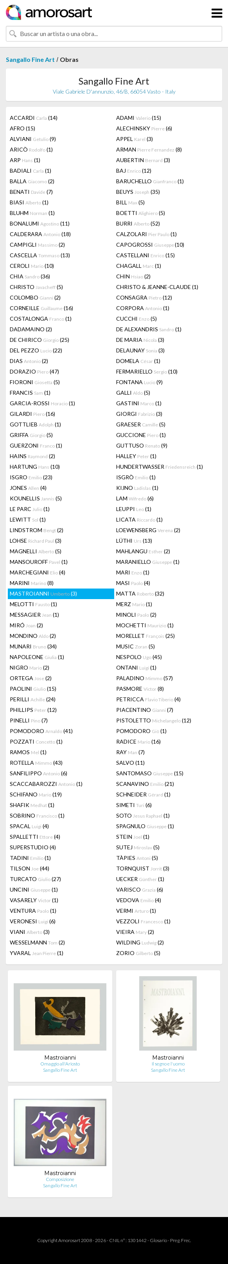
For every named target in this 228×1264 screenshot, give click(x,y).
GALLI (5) (133, 392)
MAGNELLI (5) (35, 551)
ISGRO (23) (31, 477)
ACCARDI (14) (33, 117)
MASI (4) (133, 583)
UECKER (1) (140, 879)
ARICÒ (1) (31, 149)
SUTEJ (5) (138, 847)
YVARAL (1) (36, 953)
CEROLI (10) (32, 265)
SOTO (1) (143, 815)
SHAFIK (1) (32, 805)
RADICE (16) (138, 741)
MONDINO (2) (33, 635)
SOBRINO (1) (37, 815)
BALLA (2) (32, 181)
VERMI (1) (136, 910)
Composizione (60, 1179)
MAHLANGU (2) (143, 551)
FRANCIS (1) (30, 392)
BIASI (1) (29, 202)
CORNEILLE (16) (41, 308)
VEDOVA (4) (138, 900)
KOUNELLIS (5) (36, 498)
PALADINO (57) (144, 678)
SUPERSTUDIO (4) (33, 847)
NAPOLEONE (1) (37, 657)
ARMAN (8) (149, 149)
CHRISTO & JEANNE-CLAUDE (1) (157, 286)
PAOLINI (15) (33, 688)
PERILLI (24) (33, 699)
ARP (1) (25, 160)
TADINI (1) (30, 857)
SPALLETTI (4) (35, 836)
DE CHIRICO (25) (39, 339)
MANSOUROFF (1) (39, 561)
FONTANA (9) (139, 382)
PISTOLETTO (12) (153, 720)
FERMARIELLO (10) (147, 371)
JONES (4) (28, 487)
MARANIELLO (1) (148, 561)
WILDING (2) (140, 942)
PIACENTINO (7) (144, 709)
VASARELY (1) (34, 900)
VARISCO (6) (139, 889)
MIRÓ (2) (26, 625)
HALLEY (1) (136, 456)
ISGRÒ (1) (136, 477)
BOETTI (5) (140, 212)
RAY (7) (130, 752)
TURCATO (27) (35, 879)
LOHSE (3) (35, 540)
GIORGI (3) (139, 413)
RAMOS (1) (28, 752)
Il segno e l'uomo (168, 1064)
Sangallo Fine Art (30, 59)
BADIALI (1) (30, 170)
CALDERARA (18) (40, 234)
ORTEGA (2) (31, 678)
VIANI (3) (30, 931)
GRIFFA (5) (31, 435)
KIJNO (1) (137, 487)
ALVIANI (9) (33, 138)
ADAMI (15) (138, 117)
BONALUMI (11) (40, 223)
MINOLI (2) (136, 614)
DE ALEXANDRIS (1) (148, 329)
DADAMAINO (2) (31, 329)
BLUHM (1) (32, 212)
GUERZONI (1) (36, 445)
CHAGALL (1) (138, 265)
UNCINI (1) (34, 889)
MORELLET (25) (145, 635)
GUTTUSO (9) (141, 445)
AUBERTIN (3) (143, 160)
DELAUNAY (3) (140, 350)
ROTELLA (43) (36, 762)
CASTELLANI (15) (145, 255)
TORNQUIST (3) (142, 868)
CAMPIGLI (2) (37, 244)
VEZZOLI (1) (143, 921)
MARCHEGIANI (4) (37, 572)
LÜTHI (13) (134, 540)
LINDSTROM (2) (36, 530)
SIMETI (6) (134, 805)
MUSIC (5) (135, 646)
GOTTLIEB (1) (35, 424)
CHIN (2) (133, 276)
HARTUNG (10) (35, 466)
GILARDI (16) (32, 413)
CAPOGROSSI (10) (150, 244)
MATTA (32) (140, 593)
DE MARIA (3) (140, 339)
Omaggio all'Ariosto (60, 1064)
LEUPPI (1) (133, 509)
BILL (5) (130, 202)
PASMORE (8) (140, 688)
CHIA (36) (30, 276)
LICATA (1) (139, 519)
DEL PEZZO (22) (36, 350)
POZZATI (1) (36, 741)
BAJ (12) (133, 170)
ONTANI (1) (136, 667)
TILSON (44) (29, 868)
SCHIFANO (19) (36, 794)
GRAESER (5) (140, 424)
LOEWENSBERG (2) (148, 530)
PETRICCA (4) (148, 699)
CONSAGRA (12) (144, 297)
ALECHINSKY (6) (144, 128)
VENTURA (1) (33, 910)
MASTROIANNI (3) (43, 593)
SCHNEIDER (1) (143, 794)
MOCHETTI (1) (145, 625)
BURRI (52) (138, 223)
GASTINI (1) (139, 403)
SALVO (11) (130, 762)
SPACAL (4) (29, 826)
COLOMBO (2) (35, 297)
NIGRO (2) (29, 667)
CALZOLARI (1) (146, 234)
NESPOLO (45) (139, 657)
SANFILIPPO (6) (38, 773)
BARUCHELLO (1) (150, 181)
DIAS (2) (29, 361)
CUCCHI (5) (136, 318)
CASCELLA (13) (40, 255)
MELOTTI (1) (33, 604)
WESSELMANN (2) (37, 942)
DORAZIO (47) (34, 371)
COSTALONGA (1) (41, 318)
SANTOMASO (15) (149, 773)
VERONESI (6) (33, 921)
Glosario (158, 1240)
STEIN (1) (132, 836)
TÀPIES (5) (137, 857)
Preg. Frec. (180, 1240)
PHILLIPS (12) (33, 709)
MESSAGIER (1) (34, 614)
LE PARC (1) (30, 509)
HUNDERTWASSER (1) (159, 466)
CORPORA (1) (142, 308)
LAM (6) (135, 498)
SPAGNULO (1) (145, 826)
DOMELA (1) (138, 361)
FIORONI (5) (35, 382)
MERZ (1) (134, 604)
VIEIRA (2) (135, 931)
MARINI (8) (32, 583)
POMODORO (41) (41, 731)
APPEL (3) (134, 138)
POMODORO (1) (141, 731)
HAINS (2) (32, 456)
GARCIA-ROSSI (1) (42, 403)
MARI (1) (132, 572)
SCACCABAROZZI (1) (46, 783)
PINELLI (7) (29, 720)
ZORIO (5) (138, 953)
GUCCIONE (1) (141, 435)
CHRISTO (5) (36, 286)
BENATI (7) (31, 191)
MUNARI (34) (33, 646)
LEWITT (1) (28, 519)
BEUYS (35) (138, 191)
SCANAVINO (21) (145, 783)
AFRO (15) (22, 128)
